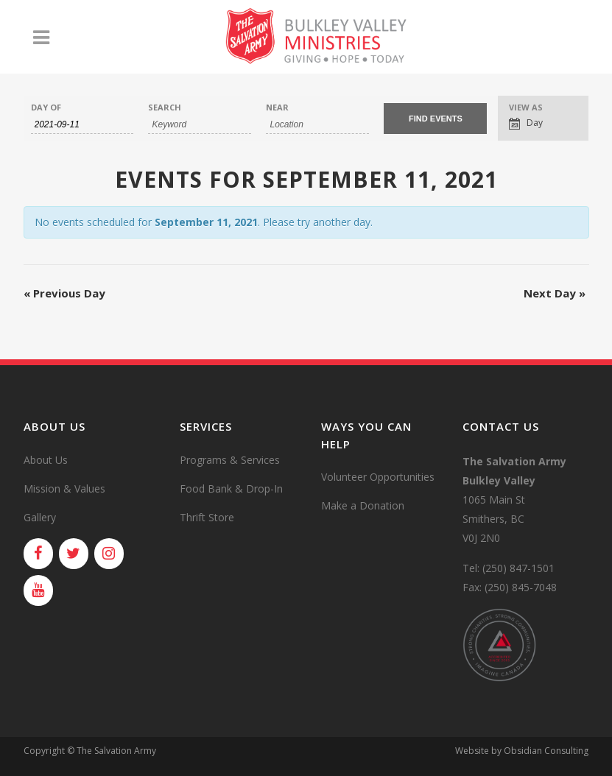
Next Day (554, 293)
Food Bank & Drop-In (231, 488)
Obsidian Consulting (546, 750)
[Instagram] (109, 553)
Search (164, 107)
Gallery (40, 517)
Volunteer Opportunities (378, 477)
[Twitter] (73, 553)
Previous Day (64, 293)
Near (277, 107)
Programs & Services (230, 460)
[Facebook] (38, 553)
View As (526, 107)
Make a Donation (362, 505)
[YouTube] (38, 590)
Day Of (46, 107)
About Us (46, 460)
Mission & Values (64, 488)
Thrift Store (207, 517)
